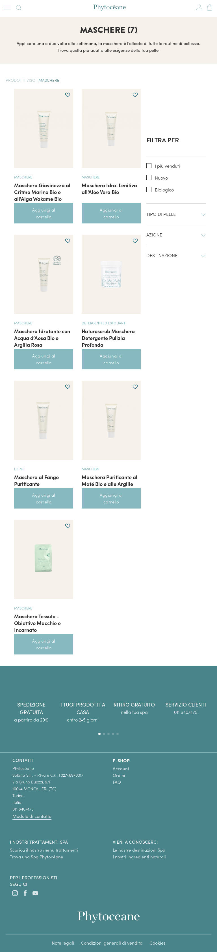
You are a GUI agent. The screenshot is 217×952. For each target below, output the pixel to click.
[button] (99, 734)
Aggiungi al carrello (43, 213)
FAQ (117, 782)
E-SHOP (121, 760)
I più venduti (167, 166)
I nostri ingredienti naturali (139, 857)
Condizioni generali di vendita (112, 943)
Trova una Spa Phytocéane (36, 857)
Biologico (164, 190)
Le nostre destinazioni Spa (139, 850)
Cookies (157, 943)
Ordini (119, 775)
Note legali (63, 943)
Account (121, 768)
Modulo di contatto (31, 816)
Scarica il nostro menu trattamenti (44, 850)
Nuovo (161, 178)
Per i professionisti (33, 877)
